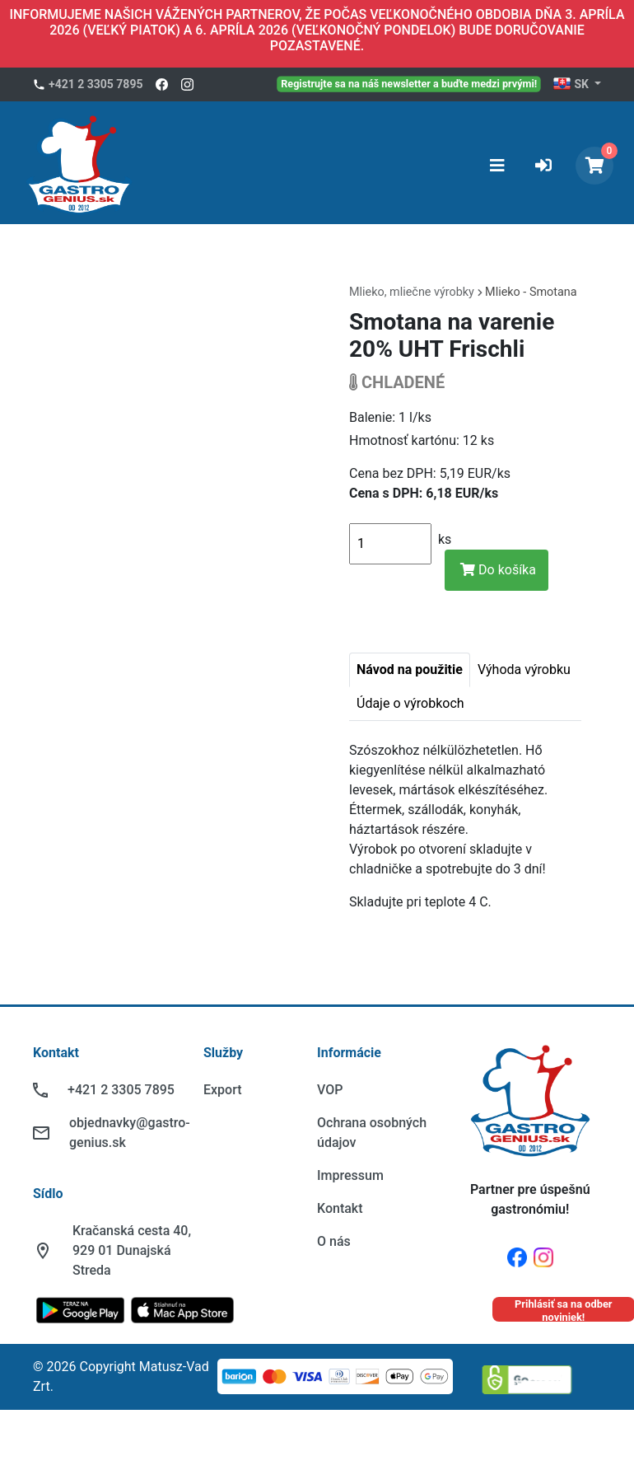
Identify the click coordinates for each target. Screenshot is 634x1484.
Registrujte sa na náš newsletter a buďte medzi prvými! (410, 83)
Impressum (350, 1175)
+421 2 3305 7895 (95, 84)
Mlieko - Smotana (531, 292)
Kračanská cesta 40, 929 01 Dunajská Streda (131, 1250)
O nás (334, 1241)
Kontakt (340, 1208)
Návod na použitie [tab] (410, 669)
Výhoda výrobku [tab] (524, 669)
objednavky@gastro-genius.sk (129, 1132)
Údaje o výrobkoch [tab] (410, 703)
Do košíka (498, 570)
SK (571, 84)
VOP (330, 1090)
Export (222, 1090)
